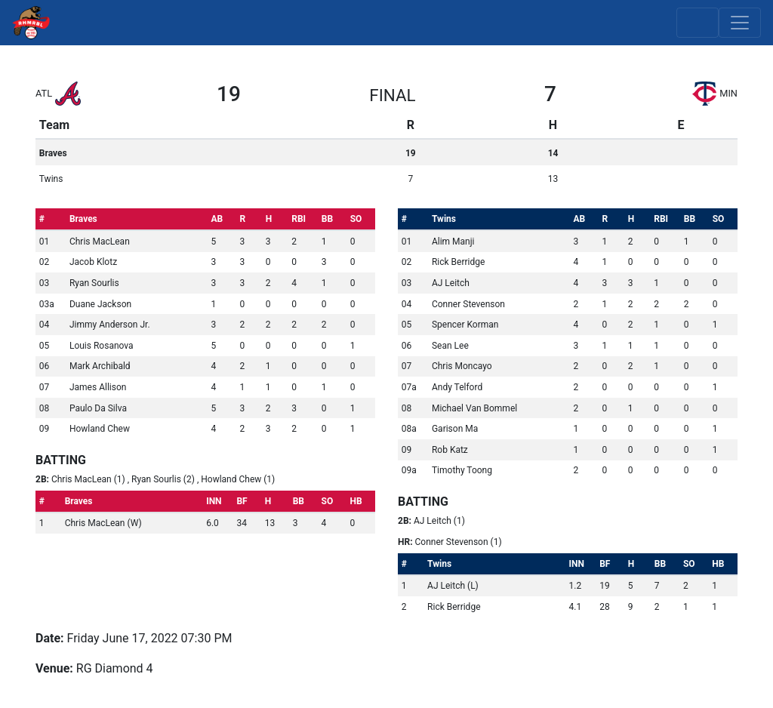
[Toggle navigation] (740, 23)
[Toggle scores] (697, 23)
